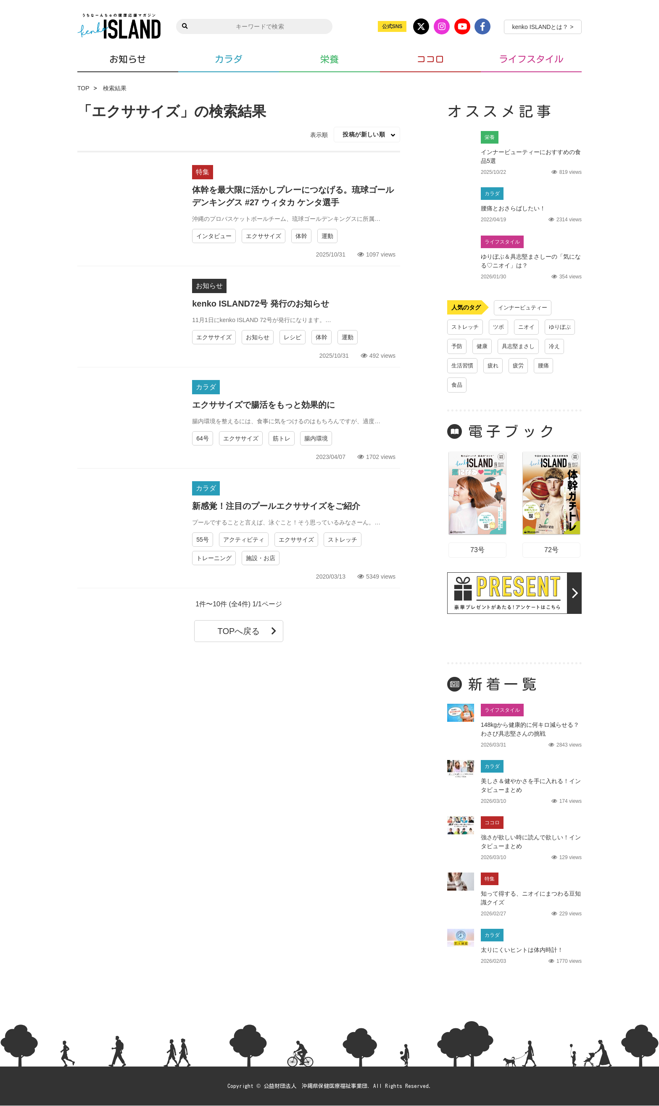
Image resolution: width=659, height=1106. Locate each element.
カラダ (229, 59)
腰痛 (509, 385)
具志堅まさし (469, 365)
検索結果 (115, 88)
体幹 (301, 236)
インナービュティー (524, 307)
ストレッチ (342, 539)
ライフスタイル (531, 59)
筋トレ (281, 438)
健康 (521, 346)
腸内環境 (316, 438)
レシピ (292, 337)
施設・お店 (260, 558)
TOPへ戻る (247, 631)
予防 (495, 346)
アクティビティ (243, 539)
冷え (507, 365)
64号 (202, 438)
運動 (327, 236)
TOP (83, 88)
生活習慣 (539, 365)
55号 (202, 539)
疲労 (483, 385)
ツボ (501, 327)
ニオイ (530, 327)
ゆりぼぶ (463, 346)
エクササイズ (263, 236)
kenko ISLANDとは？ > (543, 27)
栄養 (329, 59)
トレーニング (214, 558)
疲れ (457, 385)
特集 (202, 172)
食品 (535, 385)
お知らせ (127, 59)
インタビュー (214, 236)
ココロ (430, 59)
